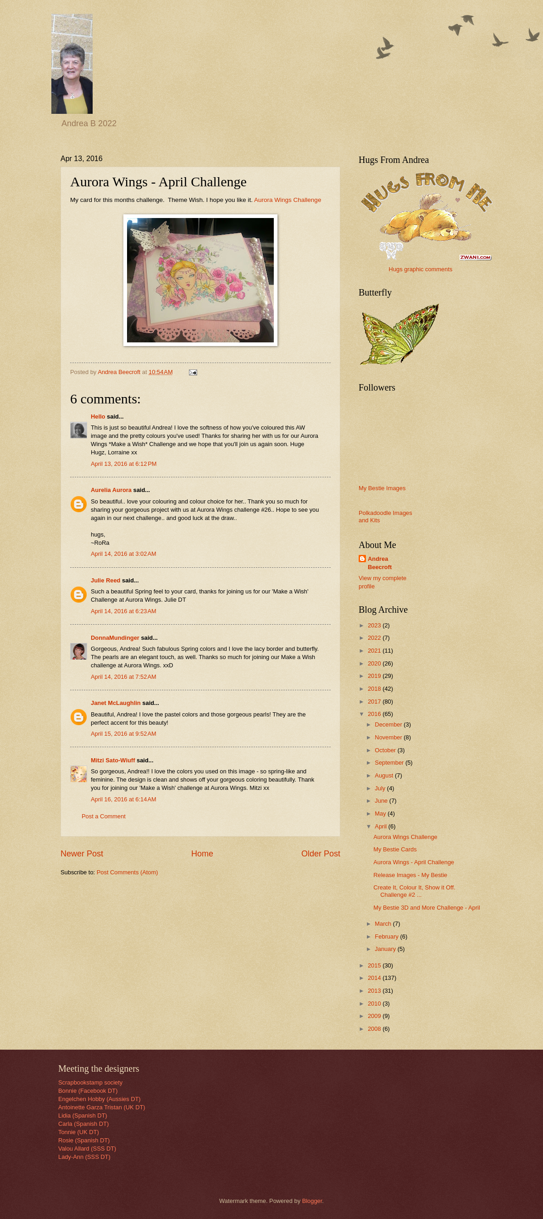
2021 (375, 650)
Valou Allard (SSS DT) (87, 1148)
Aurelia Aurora (111, 489)
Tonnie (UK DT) (78, 1132)
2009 (375, 1015)
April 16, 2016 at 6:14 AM (123, 799)
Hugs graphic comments (421, 269)
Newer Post (82, 853)
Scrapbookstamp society (90, 1082)
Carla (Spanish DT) (83, 1123)
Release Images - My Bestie (410, 875)
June (382, 800)
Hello (98, 416)
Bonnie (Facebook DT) (88, 1090)
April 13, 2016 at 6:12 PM (124, 463)
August (385, 775)
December (389, 724)
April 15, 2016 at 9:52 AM (123, 733)
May (381, 813)
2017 (375, 701)
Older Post (320, 853)
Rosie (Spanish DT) (84, 1140)
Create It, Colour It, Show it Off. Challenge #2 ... (414, 891)
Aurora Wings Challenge (287, 199)
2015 (375, 965)
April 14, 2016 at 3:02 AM (123, 553)
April (381, 826)
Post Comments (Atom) (127, 872)
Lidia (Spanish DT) (82, 1115)
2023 (375, 625)
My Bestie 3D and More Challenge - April (426, 907)
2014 (375, 977)
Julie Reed (105, 580)
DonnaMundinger (115, 637)
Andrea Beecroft (380, 562)
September (390, 762)
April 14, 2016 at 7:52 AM (123, 676)
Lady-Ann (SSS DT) (84, 1156)
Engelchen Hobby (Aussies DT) (99, 1099)
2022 (375, 637)
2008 (375, 1028)
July (381, 788)
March (384, 923)
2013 (375, 990)
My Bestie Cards (394, 849)
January (386, 948)
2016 (375, 713)
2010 (375, 1003)
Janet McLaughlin (116, 702)
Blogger (312, 1200)
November (389, 737)
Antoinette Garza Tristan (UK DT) (101, 1107)
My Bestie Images (382, 488)
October (386, 750)
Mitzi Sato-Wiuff (113, 760)
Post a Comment (104, 816)
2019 (375, 675)
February (387, 936)
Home (202, 853)
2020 (375, 663)
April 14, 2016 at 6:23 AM (123, 611)
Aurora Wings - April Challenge (413, 862)
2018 (375, 688)
